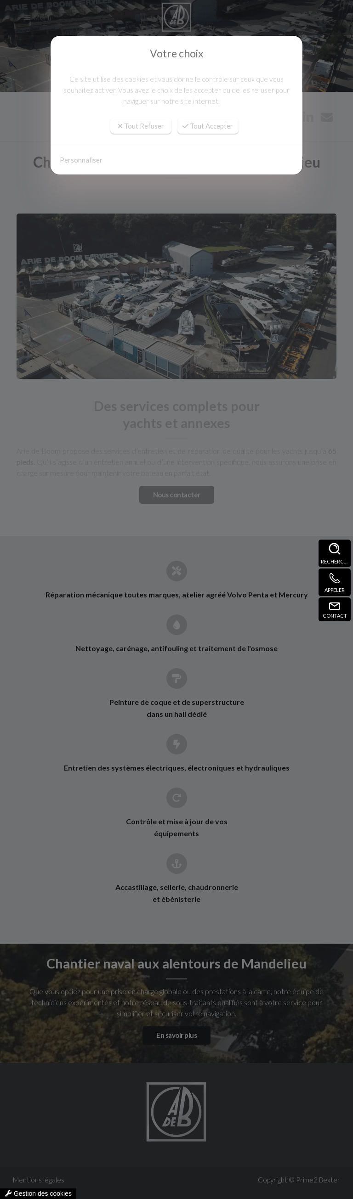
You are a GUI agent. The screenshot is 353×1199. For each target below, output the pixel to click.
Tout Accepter (207, 126)
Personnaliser (81, 160)
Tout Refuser (141, 126)
